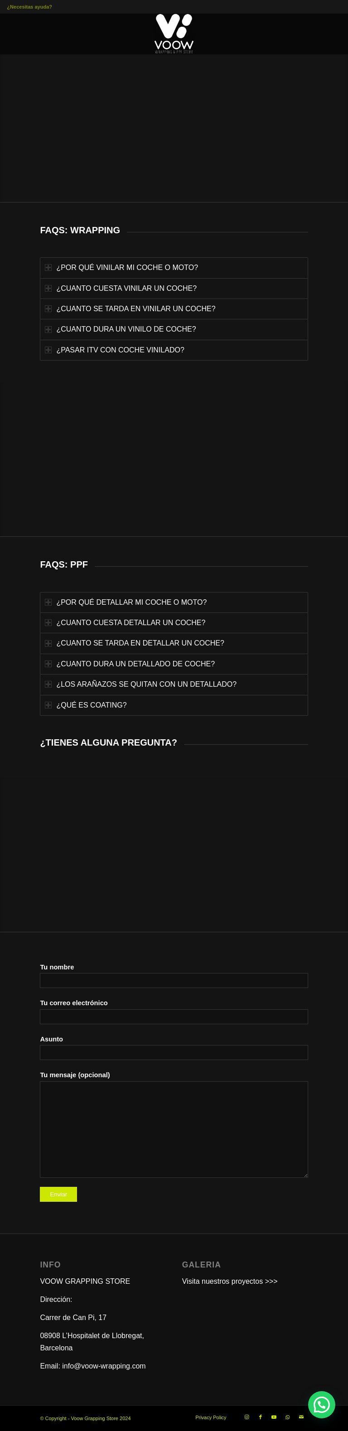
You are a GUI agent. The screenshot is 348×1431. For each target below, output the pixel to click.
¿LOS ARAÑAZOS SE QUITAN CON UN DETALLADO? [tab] (141, 684)
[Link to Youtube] (274, 1417)
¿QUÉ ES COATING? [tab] (85, 705)
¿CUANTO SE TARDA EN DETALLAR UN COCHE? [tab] (134, 643)
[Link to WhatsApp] (288, 1417)
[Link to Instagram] (247, 1417)
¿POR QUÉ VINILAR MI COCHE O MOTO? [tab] (121, 267)
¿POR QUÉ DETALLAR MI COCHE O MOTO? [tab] (126, 602)
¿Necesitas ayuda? (29, 7)
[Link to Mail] (301, 1417)
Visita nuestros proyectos (222, 1281)
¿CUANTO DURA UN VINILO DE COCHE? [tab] (120, 329)
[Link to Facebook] (260, 1417)
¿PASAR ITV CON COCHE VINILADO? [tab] (114, 350)
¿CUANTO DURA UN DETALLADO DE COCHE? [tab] (130, 664)
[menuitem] (208, 1417)
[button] (321, 1404)
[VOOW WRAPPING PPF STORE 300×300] (174, 34)
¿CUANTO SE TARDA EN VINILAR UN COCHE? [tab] (130, 309)
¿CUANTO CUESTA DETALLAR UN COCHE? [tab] (125, 622)
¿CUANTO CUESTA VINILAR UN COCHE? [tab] (121, 288)
